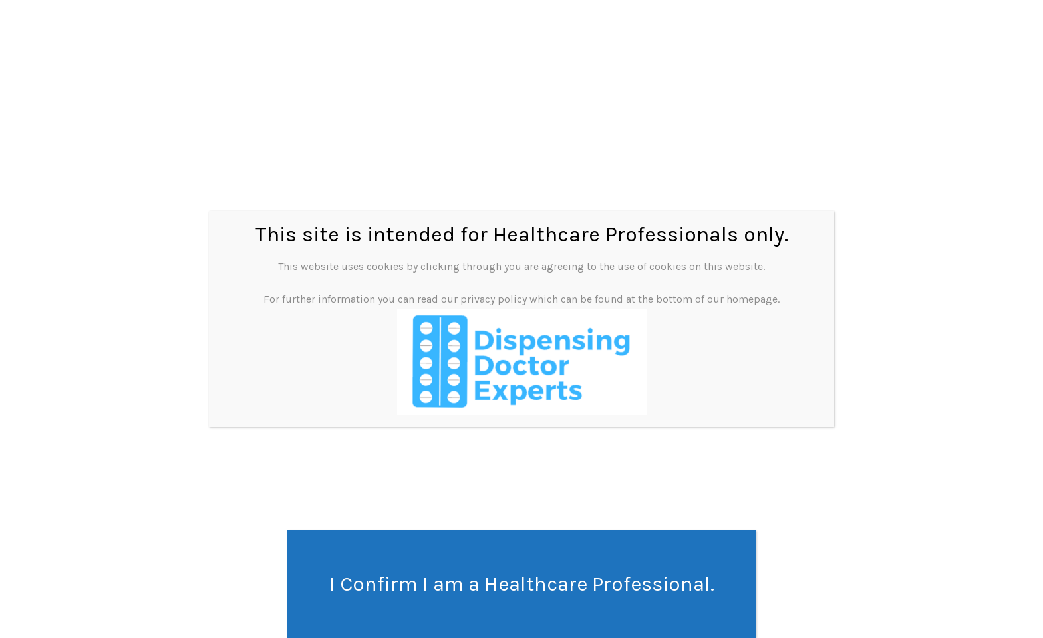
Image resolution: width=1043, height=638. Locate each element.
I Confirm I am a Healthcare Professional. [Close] (521, 584)
